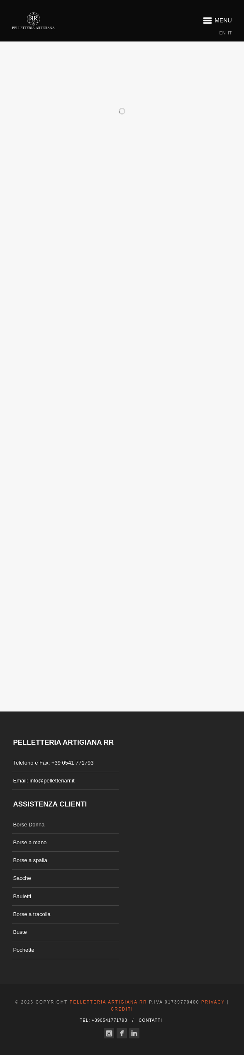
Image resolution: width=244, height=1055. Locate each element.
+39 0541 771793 (72, 763)
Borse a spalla (30, 860)
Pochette (23, 950)
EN (223, 33)
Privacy (213, 1002)
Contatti (150, 1020)
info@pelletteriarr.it (52, 780)
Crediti (122, 1009)
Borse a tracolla (31, 914)
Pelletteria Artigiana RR (108, 1002)
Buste (20, 932)
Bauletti (22, 896)
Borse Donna (28, 824)
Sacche (22, 878)
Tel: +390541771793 (103, 1020)
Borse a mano (29, 842)
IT (230, 33)
